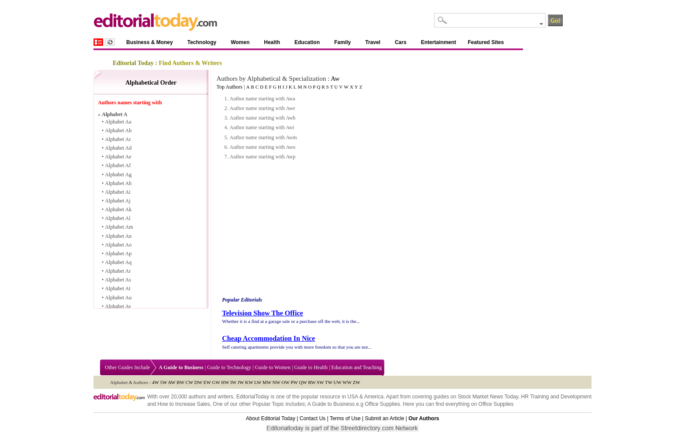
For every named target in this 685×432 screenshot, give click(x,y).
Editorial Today (133, 63)
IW (233, 382)
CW (190, 382)
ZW (356, 382)
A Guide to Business (331, 404)
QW (303, 382)
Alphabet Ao (118, 245)
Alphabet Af (118, 165)
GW (216, 382)
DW (198, 382)
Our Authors (423, 418)
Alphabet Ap (118, 253)
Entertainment (438, 42)
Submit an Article (384, 418)
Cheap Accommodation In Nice (268, 338)
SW (320, 382)
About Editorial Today (270, 418)
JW (241, 382)
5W (163, 382)
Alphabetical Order (150, 82)
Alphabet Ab (118, 130)
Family (342, 42)
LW (257, 382)
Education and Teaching (356, 367)
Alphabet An (118, 236)
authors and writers (210, 397)
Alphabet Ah (118, 183)
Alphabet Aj (117, 201)
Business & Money (149, 42)
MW (267, 382)
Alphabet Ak (118, 209)
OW (285, 382)
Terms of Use (345, 418)
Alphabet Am (119, 227)
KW (249, 382)
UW (337, 382)
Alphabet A (114, 114)
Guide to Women (272, 367)
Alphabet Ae (118, 157)
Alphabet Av (118, 306)
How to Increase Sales (183, 404)
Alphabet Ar (118, 271)
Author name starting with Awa (262, 99)
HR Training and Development (556, 397)
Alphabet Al (117, 218)
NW (276, 382)
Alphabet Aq (118, 262)
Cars (401, 42)
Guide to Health (311, 367)
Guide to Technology (229, 367)
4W (155, 382)
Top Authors (229, 87)
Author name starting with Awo (262, 147)
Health (272, 42)
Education (307, 42)
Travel (373, 42)
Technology (201, 42)
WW (347, 382)
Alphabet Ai (117, 192)
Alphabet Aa (118, 122)
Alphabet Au (118, 298)
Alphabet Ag (118, 174)
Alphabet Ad (118, 148)
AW (171, 382)
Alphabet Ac (118, 139)
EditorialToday (252, 397)
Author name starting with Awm (263, 137)
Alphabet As (118, 280)
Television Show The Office (262, 313)
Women (240, 42)
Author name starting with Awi (261, 127)
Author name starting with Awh (262, 118)
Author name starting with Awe (262, 108)
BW (180, 382)
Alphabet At (117, 288)
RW (311, 382)
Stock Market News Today (488, 397)
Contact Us (312, 418)
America (374, 397)
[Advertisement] (294, 229)
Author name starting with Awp (262, 157)
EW (207, 382)
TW (328, 382)
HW (225, 382)
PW (294, 382)
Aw (335, 78)
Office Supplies (382, 404)
